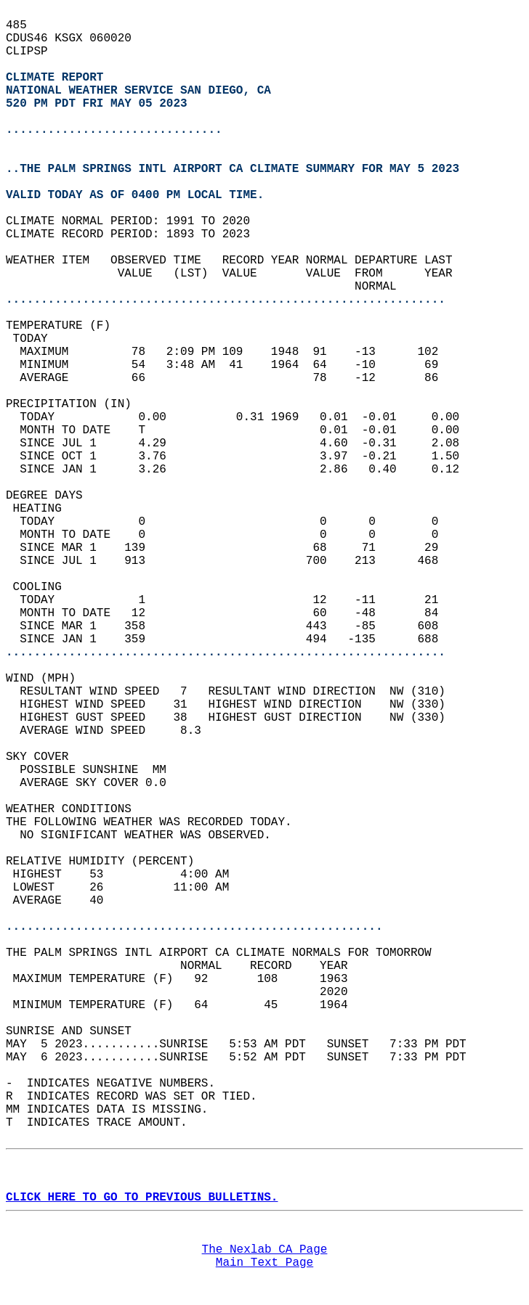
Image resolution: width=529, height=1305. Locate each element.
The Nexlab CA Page (265, 1249)
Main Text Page (264, 1262)
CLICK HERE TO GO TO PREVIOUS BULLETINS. (142, 1197)
